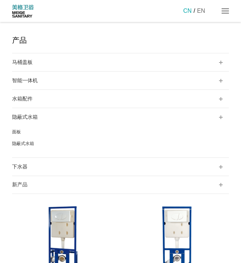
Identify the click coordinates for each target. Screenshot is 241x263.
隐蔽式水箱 (23, 143)
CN (187, 11)
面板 (16, 131)
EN (201, 11)
